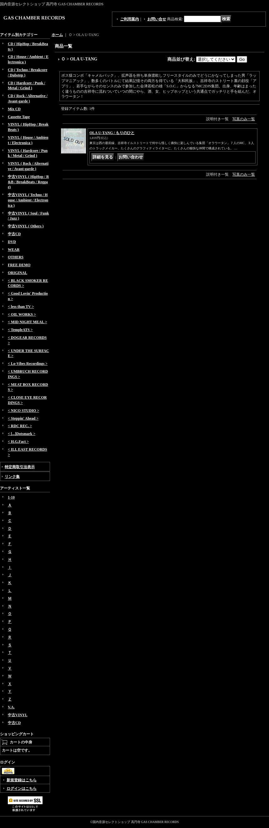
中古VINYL (18, 715)
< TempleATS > (20, 330)
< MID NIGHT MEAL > (27, 322)
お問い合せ (156, 19)
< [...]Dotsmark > (21, 434)
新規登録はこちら (22, 780)
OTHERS (15, 257)
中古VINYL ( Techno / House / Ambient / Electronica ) (28, 200)
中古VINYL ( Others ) (25, 226)
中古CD (14, 234)
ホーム (57, 35)
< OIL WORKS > (22, 314)
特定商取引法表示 (20, 467)
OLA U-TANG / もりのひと (111, 133)
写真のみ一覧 (243, 119)
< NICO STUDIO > (23, 410)
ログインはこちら (22, 788)
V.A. (11, 707)
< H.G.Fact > (18, 441)
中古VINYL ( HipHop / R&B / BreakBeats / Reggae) (28, 181)
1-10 (11, 497)
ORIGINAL (17, 273)
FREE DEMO (19, 265)
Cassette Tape (19, 117)
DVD (12, 242)
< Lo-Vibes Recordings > (28, 363)
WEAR (13, 249)
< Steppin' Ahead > (23, 418)
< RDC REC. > (20, 426)
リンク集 (12, 476)
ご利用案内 (129, 19)
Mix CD (14, 109)
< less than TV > (21, 306)
